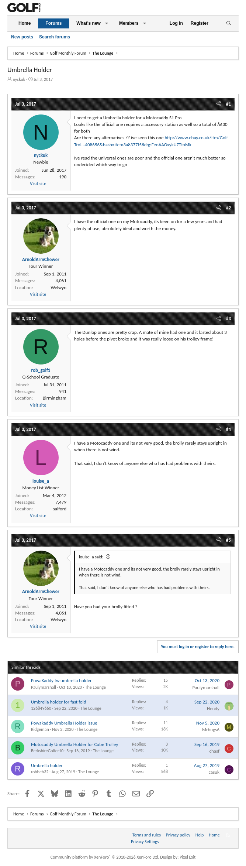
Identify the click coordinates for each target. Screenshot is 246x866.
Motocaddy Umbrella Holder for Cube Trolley (74, 744)
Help (199, 835)
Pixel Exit (187, 857)
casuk (214, 772)
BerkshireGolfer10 (47, 750)
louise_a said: (91, 556)
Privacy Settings (145, 841)
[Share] (219, 104)
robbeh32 (39, 771)
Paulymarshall (43, 687)
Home (24, 23)
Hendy (213, 708)
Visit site (38, 183)
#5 (228, 540)
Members (129, 23)
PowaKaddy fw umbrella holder (61, 680)
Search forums (54, 37)
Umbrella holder (47, 765)
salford (59, 508)
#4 (228, 429)
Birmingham (54, 398)
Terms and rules (146, 835)
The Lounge (95, 687)
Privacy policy (178, 835)
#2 (228, 207)
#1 (228, 104)
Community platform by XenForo (105, 857)
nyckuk (19, 79)
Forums (53, 23)
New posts (22, 37)
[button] (106, 23)
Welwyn (58, 287)
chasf (214, 751)
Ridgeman (40, 729)
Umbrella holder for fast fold (58, 702)
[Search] (228, 23)
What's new (88, 23)
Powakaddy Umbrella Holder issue (64, 723)
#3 (228, 318)
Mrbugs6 (210, 729)
